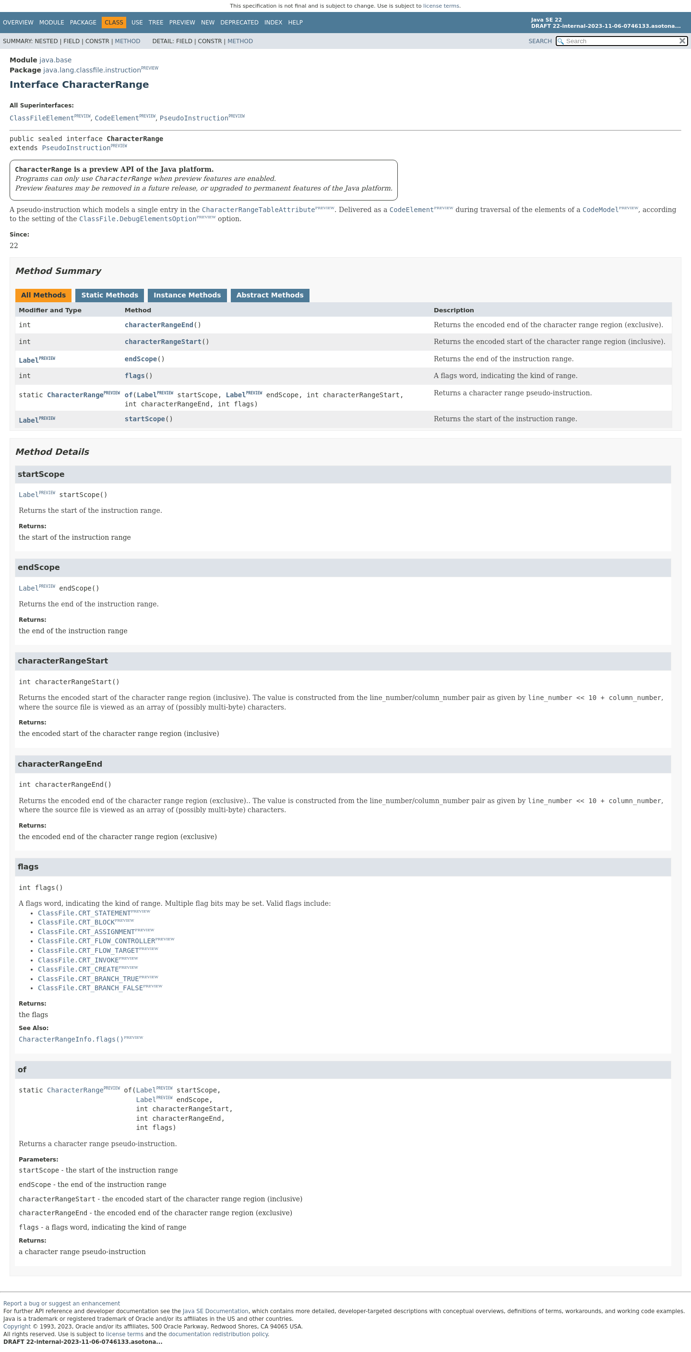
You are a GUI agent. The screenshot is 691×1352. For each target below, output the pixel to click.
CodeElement (117, 118)
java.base (55, 60)
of (129, 395)
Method (128, 41)
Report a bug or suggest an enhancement (61, 1303)
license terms (441, 6)
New (207, 22)
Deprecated (239, 22)
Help (295, 22)
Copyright (17, 1326)
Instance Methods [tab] (187, 295)
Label (29, 360)
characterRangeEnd (159, 325)
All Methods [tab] (43, 295)
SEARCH (540, 41)
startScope (145, 419)
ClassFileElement (42, 118)
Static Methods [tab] (109, 295)
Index (273, 22)
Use (137, 22)
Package (83, 22)
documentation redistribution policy (217, 1334)
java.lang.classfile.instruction (92, 70)
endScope (141, 359)
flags (135, 376)
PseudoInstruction (194, 118)
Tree (156, 22)
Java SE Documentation (216, 1311)
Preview (182, 22)
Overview (18, 22)
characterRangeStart (163, 341)
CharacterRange (75, 395)
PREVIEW (149, 68)
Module (51, 22)
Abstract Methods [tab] (270, 295)
